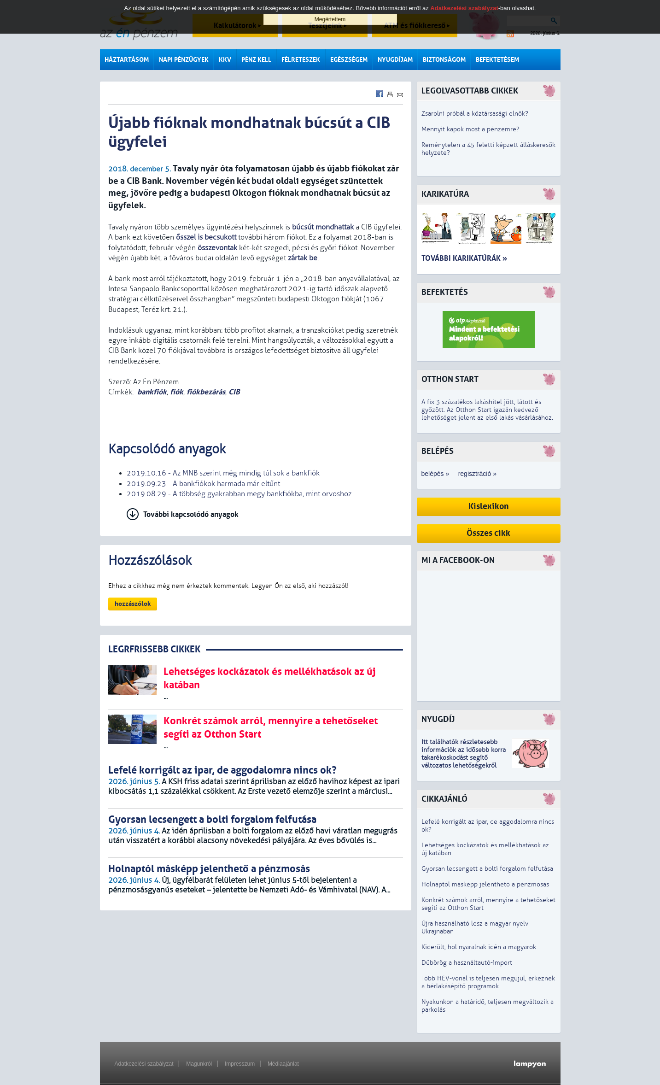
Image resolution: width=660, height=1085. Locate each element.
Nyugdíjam (395, 60)
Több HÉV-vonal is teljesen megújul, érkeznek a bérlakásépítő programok (488, 982)
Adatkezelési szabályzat (144, 1064)
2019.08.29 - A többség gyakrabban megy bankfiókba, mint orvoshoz (239, 494)
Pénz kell (256, 60)
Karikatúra (445, 194)
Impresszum (240, 1064)
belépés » (435, 473)
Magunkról (199, 1064)
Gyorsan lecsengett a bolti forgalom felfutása (487, 869)
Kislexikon (488, 506)
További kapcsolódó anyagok (191, 514)
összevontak (217, 248)
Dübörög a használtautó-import (466, 963)
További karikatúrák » (464, 258)
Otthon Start (450, 379)
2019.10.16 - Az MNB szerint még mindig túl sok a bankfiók (223, 473)
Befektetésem (497, 60)
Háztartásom (127, 60)
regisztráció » (477, 473)
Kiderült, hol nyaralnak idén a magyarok (478, 947)
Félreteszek (300, 60)
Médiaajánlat (283, 1064)
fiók (176, 391)
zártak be (302, 258)
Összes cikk (488, 533)
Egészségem (349, 60)
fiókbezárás (206, 391)
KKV (225, 60)
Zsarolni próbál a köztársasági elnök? (474, 113)
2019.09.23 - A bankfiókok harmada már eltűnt (203, 484)
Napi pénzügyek (184, 60)
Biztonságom (444, 60)
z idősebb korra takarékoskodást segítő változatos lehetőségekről (463, 757)
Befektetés (444, 292)
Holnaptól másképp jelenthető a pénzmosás (485, 884)
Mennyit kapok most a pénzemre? (470, 129)
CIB (234, 391)
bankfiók (152, 391)
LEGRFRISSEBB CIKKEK (154, 649)
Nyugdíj (438, 719)
